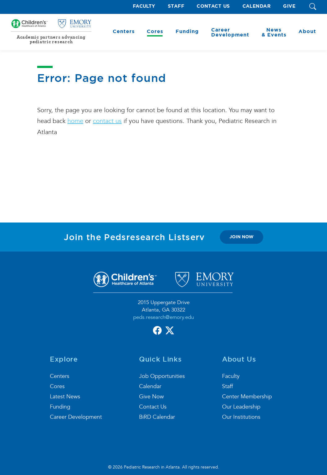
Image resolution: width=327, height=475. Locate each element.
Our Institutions (241, 417)
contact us (107, 121)
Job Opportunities (162, 376)
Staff (176, 6)
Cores (57, 386)
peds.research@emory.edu (163, 317)
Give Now (151, 396)
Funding (60, 406)
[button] (312, 7)
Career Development (76, 417)
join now (241, 237)
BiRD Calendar (157, 417)
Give (289, 6)
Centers (59, 376)
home (75, 121)
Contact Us (213, 6)
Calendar (256, 6)
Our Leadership (241, 406)
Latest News (65, 396)
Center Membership (247, 396)
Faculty (144, 6)
